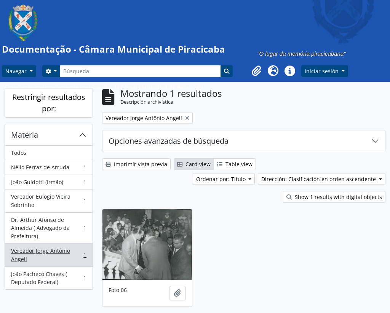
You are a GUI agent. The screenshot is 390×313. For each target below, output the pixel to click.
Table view (235, 164)
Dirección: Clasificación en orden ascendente (319, 179)
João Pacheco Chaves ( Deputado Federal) (48, 278)
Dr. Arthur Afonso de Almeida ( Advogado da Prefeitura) (48, 228)
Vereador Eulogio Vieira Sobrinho (48, 201)
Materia (24, 135)
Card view (194, 164)
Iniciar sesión (322, 71)
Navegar (16, 71)
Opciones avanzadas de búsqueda (169, 141)
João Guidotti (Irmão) (48, 183)
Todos (18, 152)
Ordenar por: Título (221, 179)
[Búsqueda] (140, 71)
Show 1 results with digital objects (334, 197)
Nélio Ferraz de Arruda (48, 169)
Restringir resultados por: (48, 103)
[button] (256, 71)
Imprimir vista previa (136, 164)
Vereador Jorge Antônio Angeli (48, 255)
